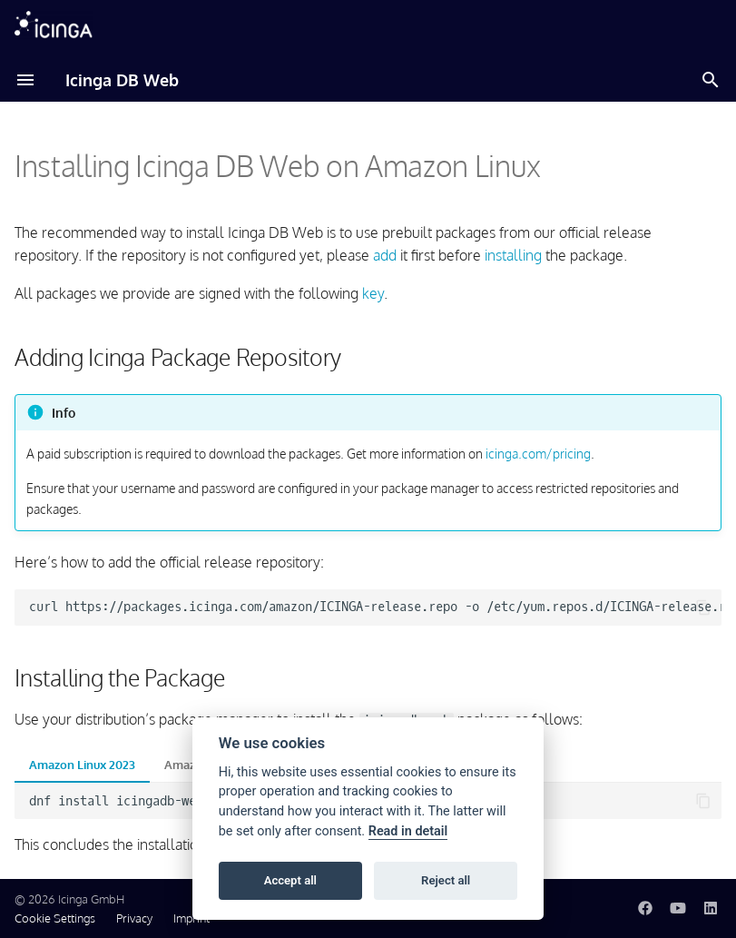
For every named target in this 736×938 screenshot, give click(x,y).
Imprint (191, 918)
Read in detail (408, 831)
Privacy (134, 918)
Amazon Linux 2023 (82, 764)
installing (513, 255)
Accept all (290, 880)
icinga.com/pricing (538, 453)
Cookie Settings (55, 918)
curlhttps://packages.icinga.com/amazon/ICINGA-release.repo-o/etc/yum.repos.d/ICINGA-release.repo (375, 607)
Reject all (445, 880)
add (385, 255)
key (373, 293)
